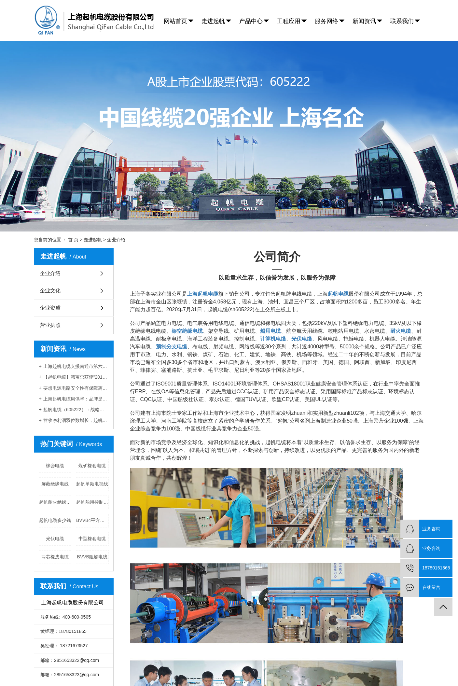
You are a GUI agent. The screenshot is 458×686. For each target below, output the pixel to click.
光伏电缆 (55, 538)
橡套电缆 (55, 465)
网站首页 (175, 21)
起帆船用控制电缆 (92, 502)
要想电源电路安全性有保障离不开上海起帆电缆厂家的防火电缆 (76, 388)
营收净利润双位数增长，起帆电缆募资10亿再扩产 (76, 420)
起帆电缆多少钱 (55, 520)
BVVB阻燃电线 (92, 556)
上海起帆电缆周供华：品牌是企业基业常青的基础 (76, 398)
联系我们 (402, 21)
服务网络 (326, 21)
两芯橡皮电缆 (55, 556)
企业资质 (50, 308)
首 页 (73, 239)
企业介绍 (50, 273)
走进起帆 (213, 21)
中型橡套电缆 (92, 538)
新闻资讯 (364, 21)
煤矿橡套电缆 (92, 465)
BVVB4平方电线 (92, 520)
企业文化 (50, 290)
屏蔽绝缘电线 (55, 483)
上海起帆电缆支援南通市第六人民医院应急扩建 (76, 366)
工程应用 (288, 21)
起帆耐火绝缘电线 (55, 502)
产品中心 (251, 21)
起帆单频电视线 (92, 483)
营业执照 (50, 325)
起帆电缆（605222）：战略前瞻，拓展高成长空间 (76, 409)
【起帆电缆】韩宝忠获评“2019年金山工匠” (76, 377)
